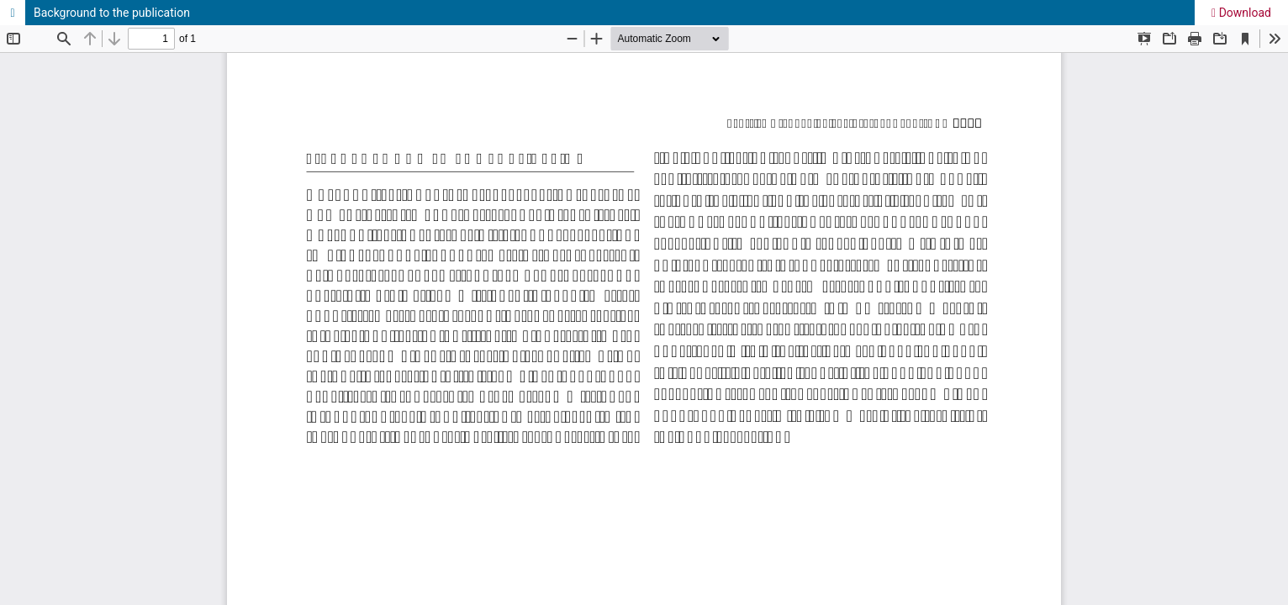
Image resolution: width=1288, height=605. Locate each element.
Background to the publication (112, 12)
